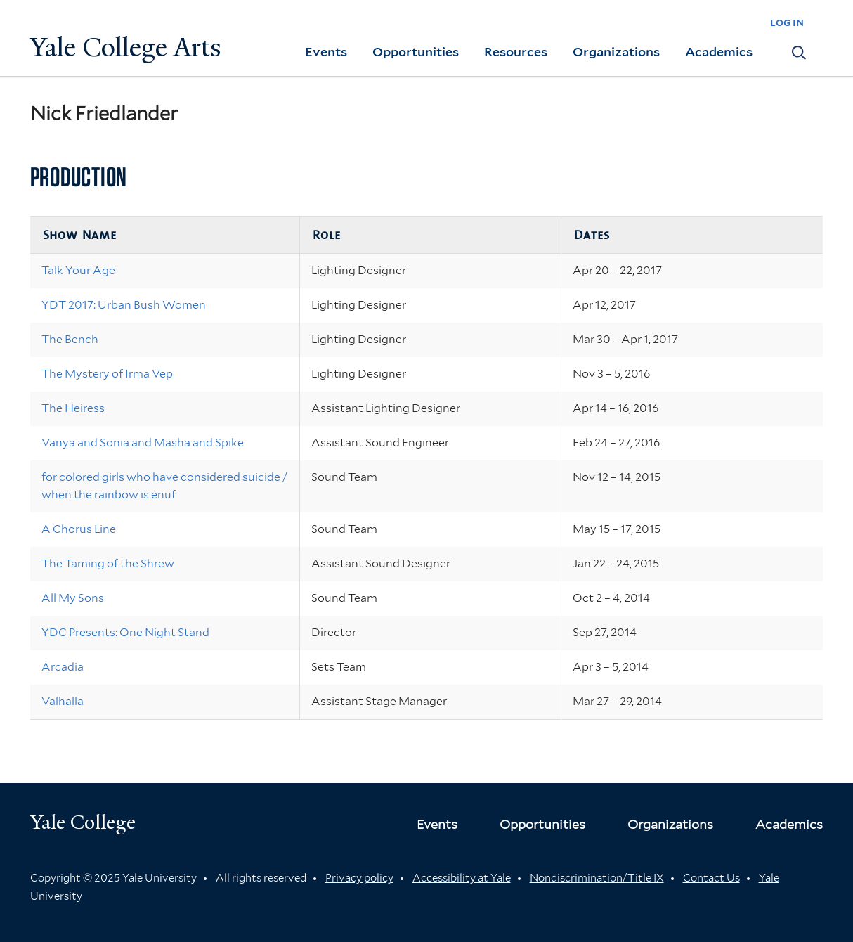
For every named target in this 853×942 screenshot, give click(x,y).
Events (326, 51)
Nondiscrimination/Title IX (597, 878)
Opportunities (415, 51)
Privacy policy (359, 878)
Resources (515, 51)
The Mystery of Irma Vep (107, 373)
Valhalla (62, 701)
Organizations (616, 51)
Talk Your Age (78, 270)
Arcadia (62, 666)
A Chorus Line (78, 529)
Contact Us (711, 878)
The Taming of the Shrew (107, 563)
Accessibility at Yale (461, 878)
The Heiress (73, 408)
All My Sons (72, 598)
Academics (719, 51)
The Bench (69, 339)
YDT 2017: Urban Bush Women (123, 304)
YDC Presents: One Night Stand (125, 632)
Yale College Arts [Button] (125, 47)
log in (787, 22)
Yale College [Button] (83, 822)
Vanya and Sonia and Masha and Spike (142, 442)
